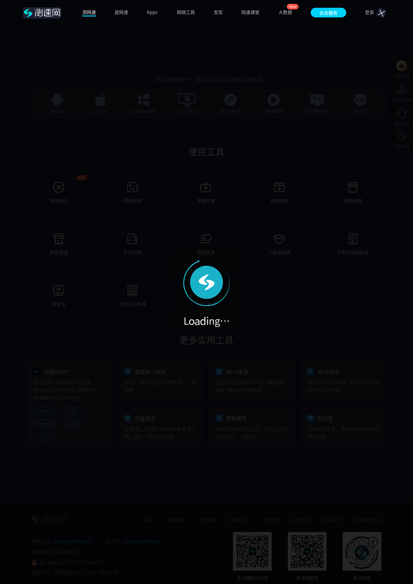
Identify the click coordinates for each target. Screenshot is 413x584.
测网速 (89, 12)
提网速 (121, 12)
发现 (218, 12)
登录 (369, 12)
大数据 (285, 12)
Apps (152, 12)
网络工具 (186, 12)
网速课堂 (250, 12)
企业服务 (328, 12)
